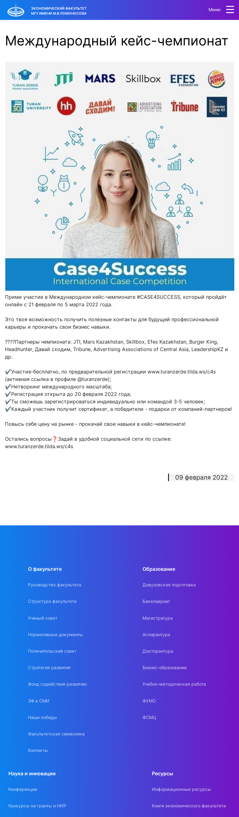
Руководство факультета (54, 584)
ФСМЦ (149, 717)
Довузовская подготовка (169, 584)
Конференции (22, 789)
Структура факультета (52, 601)
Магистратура (158, 618)
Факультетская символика (56, 733)
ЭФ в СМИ (38, 700)
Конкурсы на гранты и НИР (37, 805)
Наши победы (42, 717)
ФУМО (149, 700)
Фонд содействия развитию (57, 684)
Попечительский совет (52, 651)
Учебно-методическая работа (174, 684)
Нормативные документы (55, 634)
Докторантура (158, 651)
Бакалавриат (156, 601)
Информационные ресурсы (181, 789)
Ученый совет (42, 618)
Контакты (38, 750)
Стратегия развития (49, 667)
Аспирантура (156, 634)
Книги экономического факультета (189, 805)
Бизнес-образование (165, 667)
